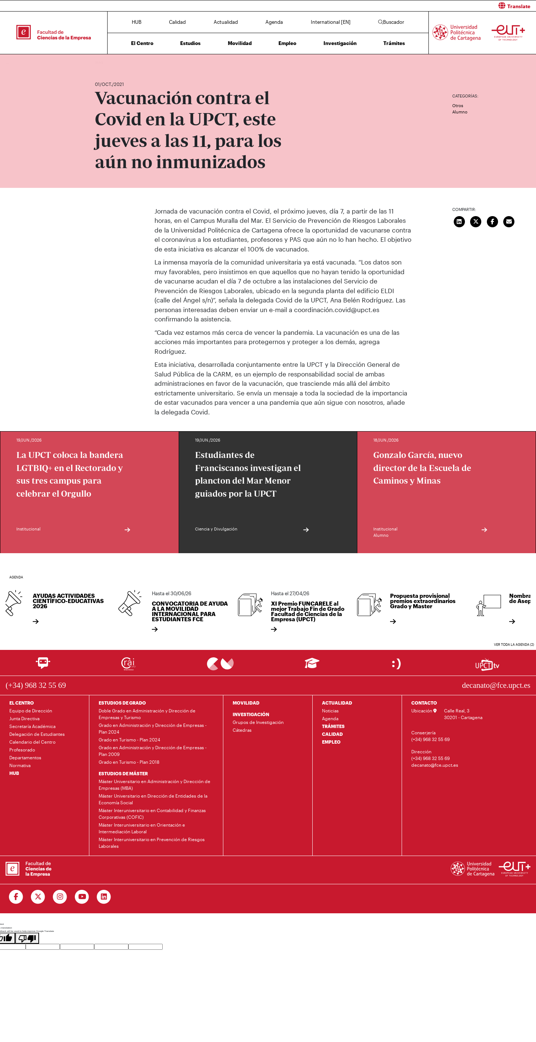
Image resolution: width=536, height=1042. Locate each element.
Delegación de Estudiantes (37, 734)
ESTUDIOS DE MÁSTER (123, 773)
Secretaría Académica (32, 726)
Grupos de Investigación (258, 722)
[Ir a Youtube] (82, 897)
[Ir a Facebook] (16, 897)
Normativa (20, 765)
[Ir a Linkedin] (104, 897)
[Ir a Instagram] (60, 897)
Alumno (460, 111)
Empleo (287, 43)
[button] (405, 5)
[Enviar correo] (509, 221)
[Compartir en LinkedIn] (459, 221)
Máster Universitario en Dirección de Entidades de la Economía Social (153, 799)
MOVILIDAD (246, 702)
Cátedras (242, 729)
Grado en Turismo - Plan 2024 (129, 739)
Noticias (330, 710)
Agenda (274, 22)
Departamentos (25, 757)
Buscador (391, 22)
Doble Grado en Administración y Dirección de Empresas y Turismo (147, 714)
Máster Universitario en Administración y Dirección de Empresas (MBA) (154, 785)
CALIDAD (332, 734)
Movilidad (240, 43)
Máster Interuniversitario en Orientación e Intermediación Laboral (142, 828)
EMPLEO (331, 741)
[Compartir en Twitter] (476, 221)
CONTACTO (424, 702)
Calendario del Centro (32, 741)
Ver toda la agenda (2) (514, 644)
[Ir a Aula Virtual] (312, 666)
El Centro (142, 43)
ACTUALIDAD (337, 702)
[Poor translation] (27, 938)
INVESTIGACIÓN (251, 714)
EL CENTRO (21, 702)
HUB (136, 22)
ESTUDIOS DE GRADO (122, 702)
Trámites (394, 43)
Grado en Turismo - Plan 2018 (129, 761)
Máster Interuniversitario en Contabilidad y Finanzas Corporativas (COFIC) (152, 814)
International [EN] (331, 22)
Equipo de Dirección (30, 710)
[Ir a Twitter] (38, 897)
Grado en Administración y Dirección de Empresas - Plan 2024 (153, 728)
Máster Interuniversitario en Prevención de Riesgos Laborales (152, 843)
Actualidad (226, 22)
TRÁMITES (333, 726)
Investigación (340, 43)
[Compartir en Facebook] (492, 221)
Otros (457, 105)
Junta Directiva (24, 718)
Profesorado (22, 749)
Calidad (177, 22)
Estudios (190, 43)
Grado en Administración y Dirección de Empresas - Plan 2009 (153, 751)
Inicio (101, 62)
